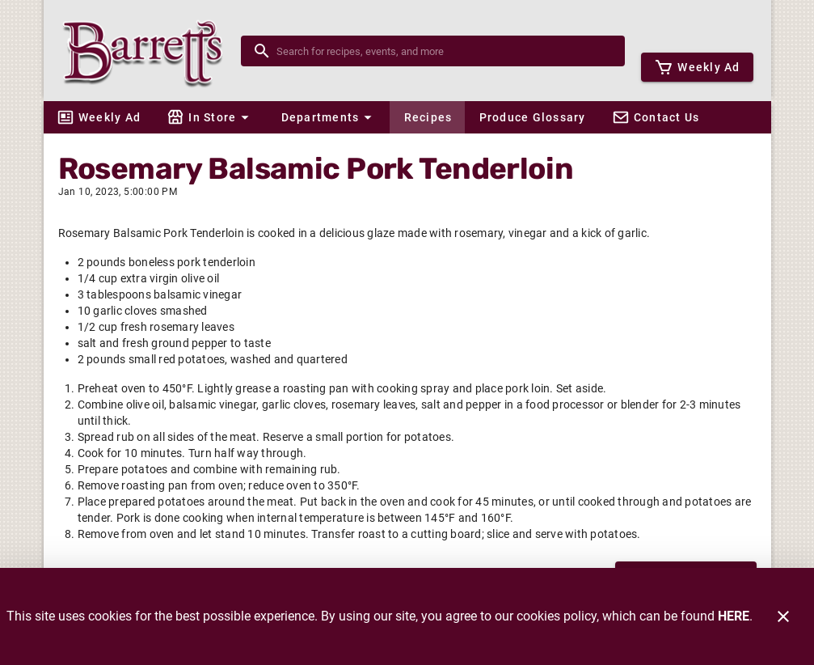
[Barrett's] (147, 50)
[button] (210, 117)
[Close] (783, 616)
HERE (733, 616)
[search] (444, 50)
